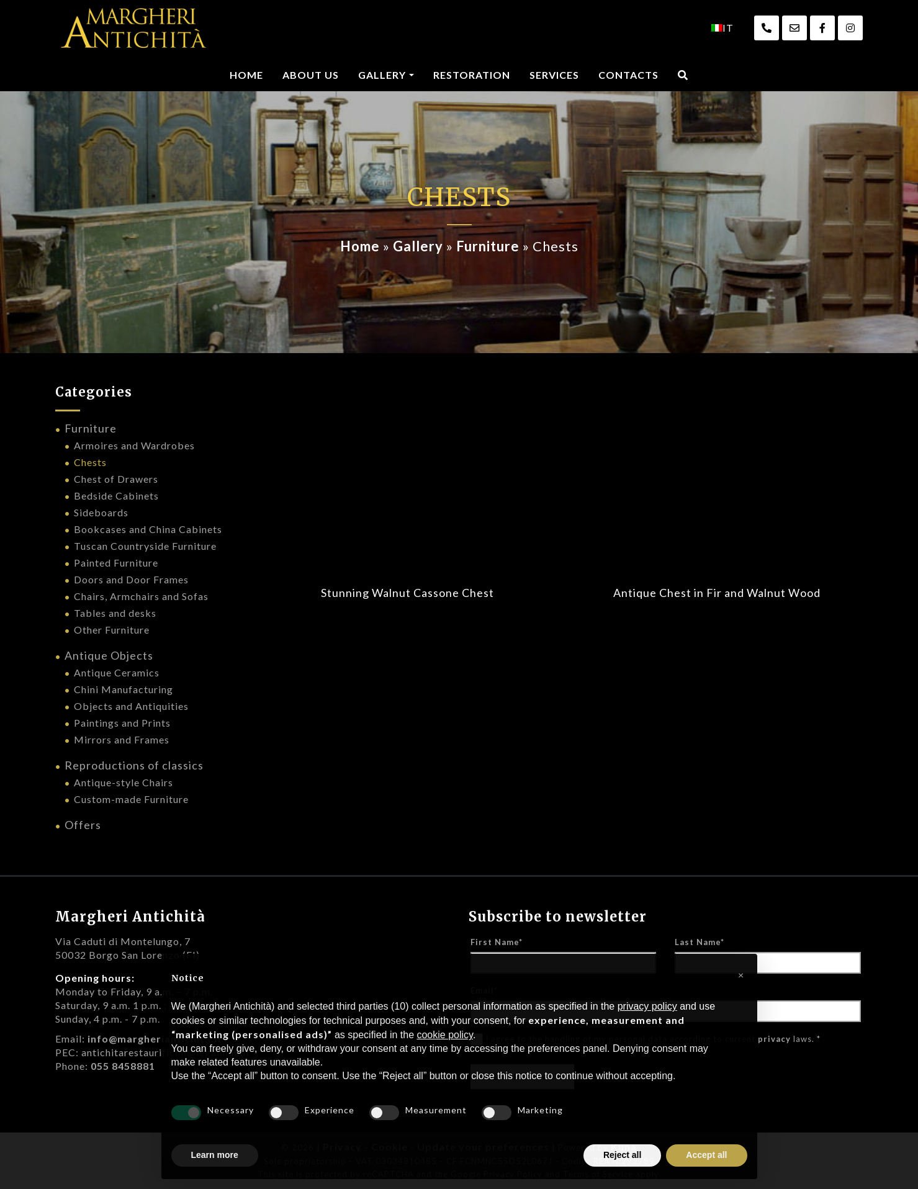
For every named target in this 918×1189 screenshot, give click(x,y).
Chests (90, 462)
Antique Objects (109, 655)
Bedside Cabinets (116, 495)
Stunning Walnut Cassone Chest (407, 592)
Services (554, 75)
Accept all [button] (706, 1155)
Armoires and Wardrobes (134, 445)
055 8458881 (123, 1066)
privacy (774, 1039)
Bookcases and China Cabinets (148, 529)
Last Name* (699, 942)
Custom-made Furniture (131, 799)
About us (310, 75)
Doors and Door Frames (131, 579)
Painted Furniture (116, 562)
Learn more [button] (214, 1155)
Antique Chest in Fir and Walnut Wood (717, 592)
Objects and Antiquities (131, 706)
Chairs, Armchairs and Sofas (141, 596)
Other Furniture (112, 629)
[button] (741, 974)
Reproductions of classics (134, 765)
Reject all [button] (622, 1155)
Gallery (382, 75)
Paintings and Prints (122, 723)
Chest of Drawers (116, 479)
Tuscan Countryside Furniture (145, 546)
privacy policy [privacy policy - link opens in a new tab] (647, 1006)
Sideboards (101, 512)
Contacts (628, 75)
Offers (83, 825)
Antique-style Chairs (123, 782)
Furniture (488, 246)
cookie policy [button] (444, 1035)
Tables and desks (115, 613)
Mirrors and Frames (121, 739)
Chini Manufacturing (123, 689)
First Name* (496, 942)
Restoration (471, 75)
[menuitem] (722, 28)
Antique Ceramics (117, 672)
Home (246, 75)
